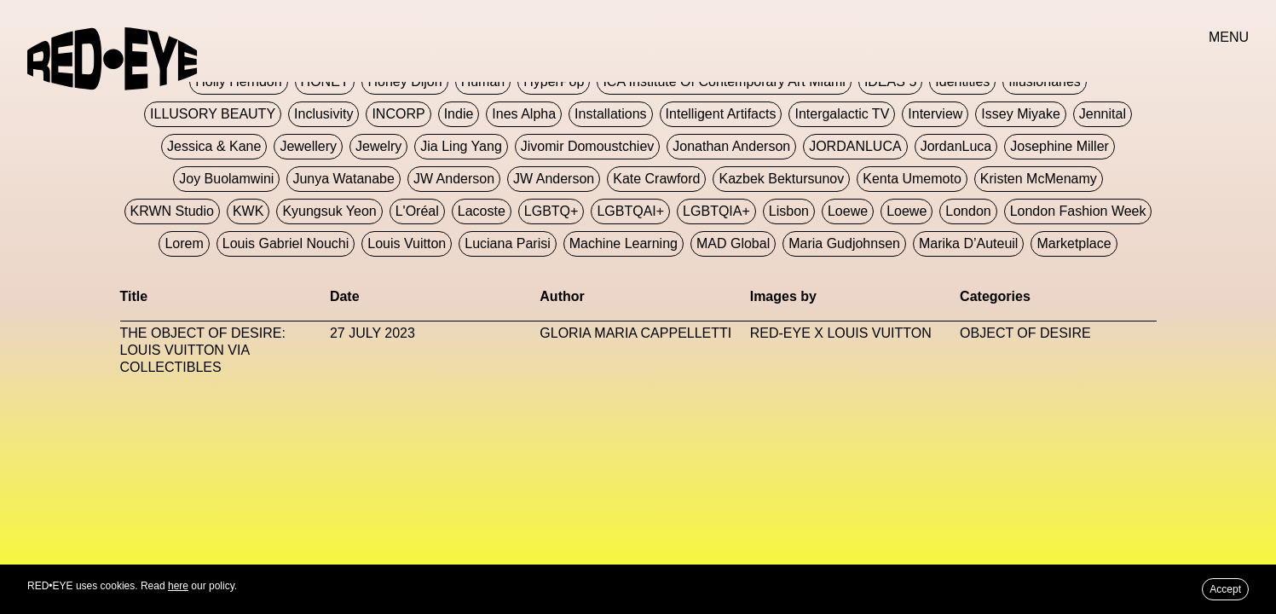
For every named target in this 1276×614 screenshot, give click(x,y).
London (967, 211)
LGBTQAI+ (630, 211)
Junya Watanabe (343, 178)
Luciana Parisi (508, 243)
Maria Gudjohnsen (844, 243)
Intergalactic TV (841, 114)
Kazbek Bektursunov (781, 178)
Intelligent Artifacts (721, 114)
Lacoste (481, 211)
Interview (935, 114)
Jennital (1102, 114)
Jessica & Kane (214, 146)
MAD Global (733, 243)
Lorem (184, 243)
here (178, 586)
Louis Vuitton (406, 243)
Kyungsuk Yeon (329, 211)
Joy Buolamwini (226, 178)
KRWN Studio (172, 211)
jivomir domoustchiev (587, 146)
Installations (610, 114)
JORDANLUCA (855, 146)
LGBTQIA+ (716, 211)
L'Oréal (417, 211)
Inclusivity (323, 114)
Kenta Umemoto (912, 178)
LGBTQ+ (551, 211)
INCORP (398, 114)
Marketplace (1073, 243)
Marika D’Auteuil (968, 243)
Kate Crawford (656, 178)
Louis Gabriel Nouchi (285, 243)
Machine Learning (623, 243)
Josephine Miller (1059, 146)
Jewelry (378, 146)
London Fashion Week (1078, 211)
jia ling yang (460, 146)
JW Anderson (453, 178)
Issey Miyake (1020, 114)
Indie (459, 114)
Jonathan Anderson (731, 146)
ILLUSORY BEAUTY (212, 114)
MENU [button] (1229, 37)
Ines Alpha (524, 114)
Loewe (848, 211)
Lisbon (789, 211)
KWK (248, 211)
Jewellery (308, 146)
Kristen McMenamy (1038, 178)
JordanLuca (956, 146)
